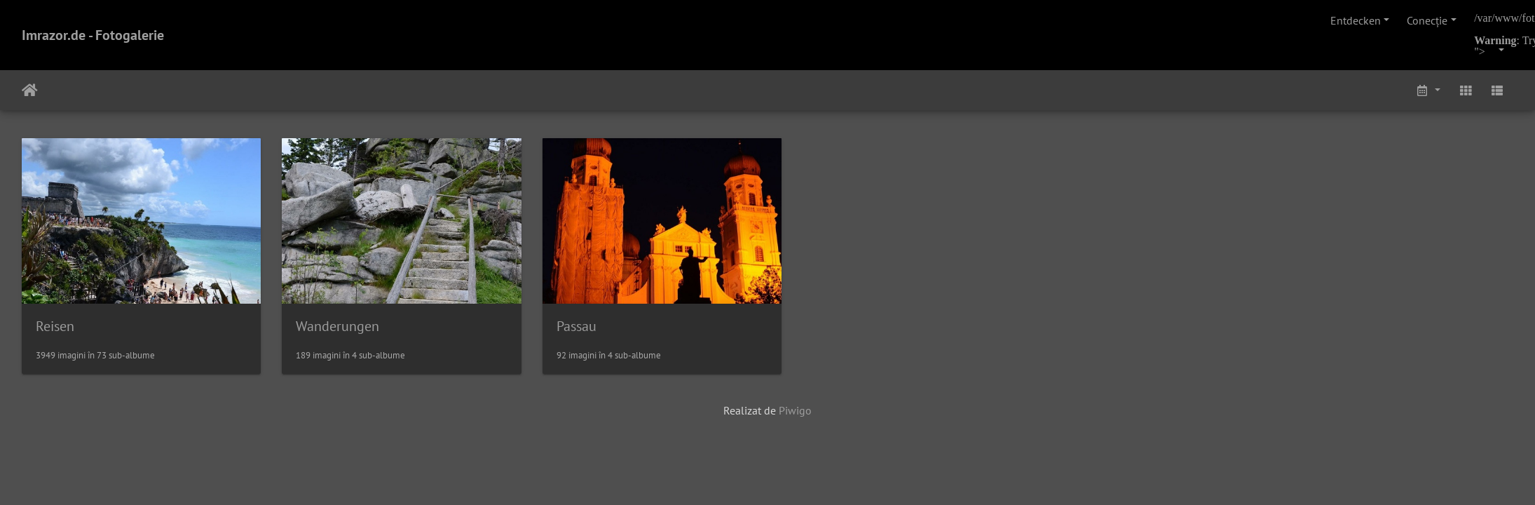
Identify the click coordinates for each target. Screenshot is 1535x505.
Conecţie (1427, 20)
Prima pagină (30, 90)
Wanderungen (344, 330)
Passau (590, 330)
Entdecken (1355, 20)
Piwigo (795, 415)
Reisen (55, 330)
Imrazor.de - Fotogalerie (93, 35)
